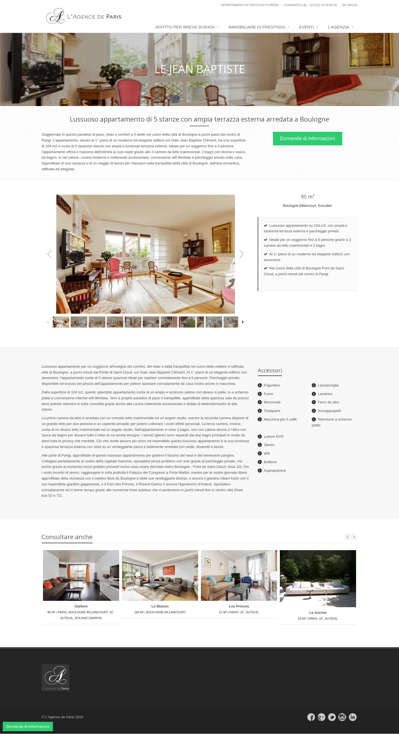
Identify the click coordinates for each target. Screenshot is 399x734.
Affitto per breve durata (185, 27)
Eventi (306, 27)
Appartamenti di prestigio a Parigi (250, 5)
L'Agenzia (338, 27)
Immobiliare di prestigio (257, 27)
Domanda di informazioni (307, 138)
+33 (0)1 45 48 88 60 (323, 5)
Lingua (351, 5)
